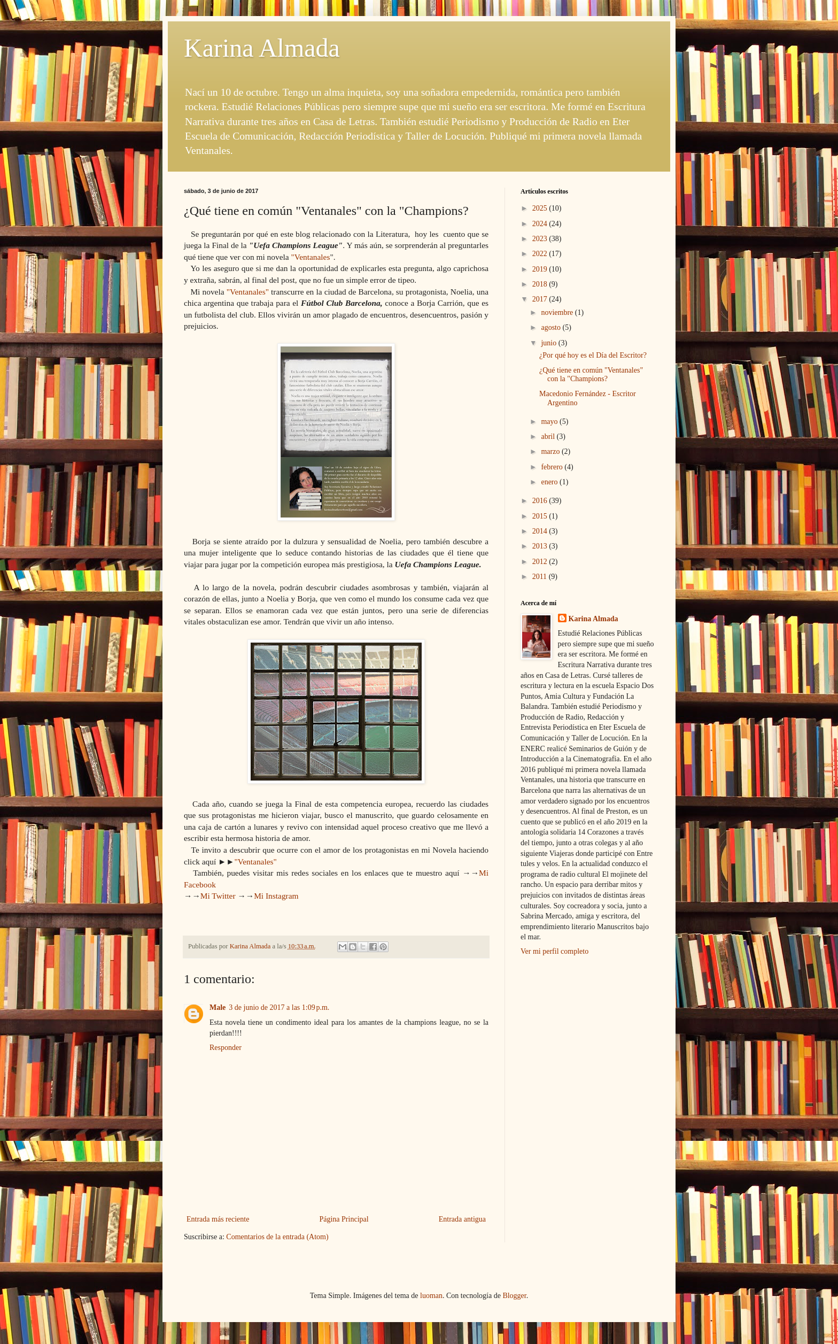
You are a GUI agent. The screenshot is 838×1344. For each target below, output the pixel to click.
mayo (550, 422)
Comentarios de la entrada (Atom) (277, 1237)
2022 (540, 254)
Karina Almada (262, 48)
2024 (540, 224)
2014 (540, 531)
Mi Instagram (276, 895)
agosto (551, 327)
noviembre (558, 312)
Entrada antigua (462, 1219)
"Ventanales (310, 256)
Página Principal (343, 1219)
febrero (552, 467)
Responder (226, 1048)
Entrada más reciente (218, 1219)
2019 (540, 269)
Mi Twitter (218, 895)
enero (550, 482)
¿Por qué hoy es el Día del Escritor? (593, 355)
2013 (540, 546)
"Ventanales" (248, 291)
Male (218, 1007)
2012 (540, 562)
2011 (540, 577)
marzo (551, 451)
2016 (540, 501)
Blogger (514, 1296)
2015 (540, 516)
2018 (540, 284)
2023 (540, 239)
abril (548, 436)
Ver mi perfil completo (554, 951)
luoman (431, 1296)
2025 (540, 208)
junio (549, 343)
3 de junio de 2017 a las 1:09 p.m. (279, 1007)
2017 (540, 299)
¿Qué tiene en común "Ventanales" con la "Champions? (591, 374)
